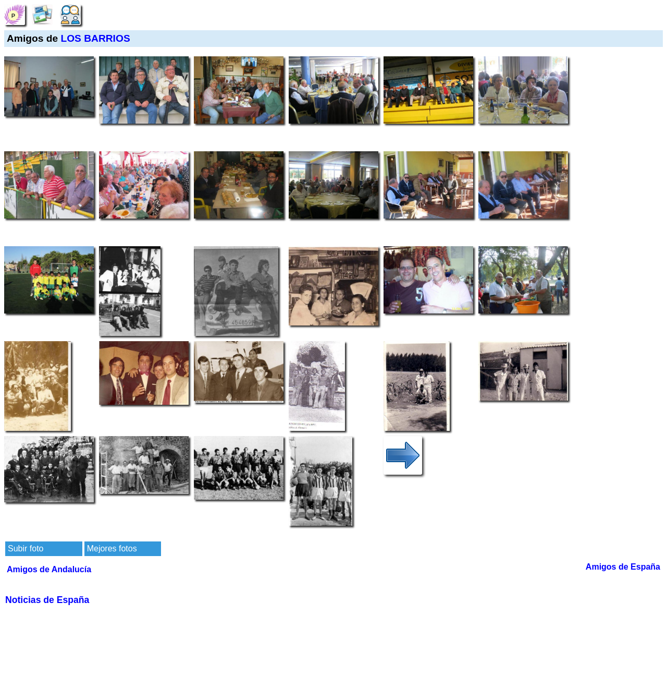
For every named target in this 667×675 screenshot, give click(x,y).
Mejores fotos (112, 548)
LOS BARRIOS (95, 38)
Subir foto (25, 548)
